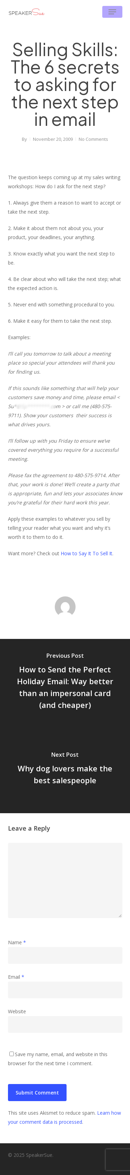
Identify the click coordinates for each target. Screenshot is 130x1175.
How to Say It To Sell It (86, 553)
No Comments (93, 139)
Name (17, 942)
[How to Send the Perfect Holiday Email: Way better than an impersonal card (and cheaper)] (65, 682)
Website (17, 1011)
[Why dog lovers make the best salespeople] (65, 769)
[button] (112, 11)
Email (16, 977)
